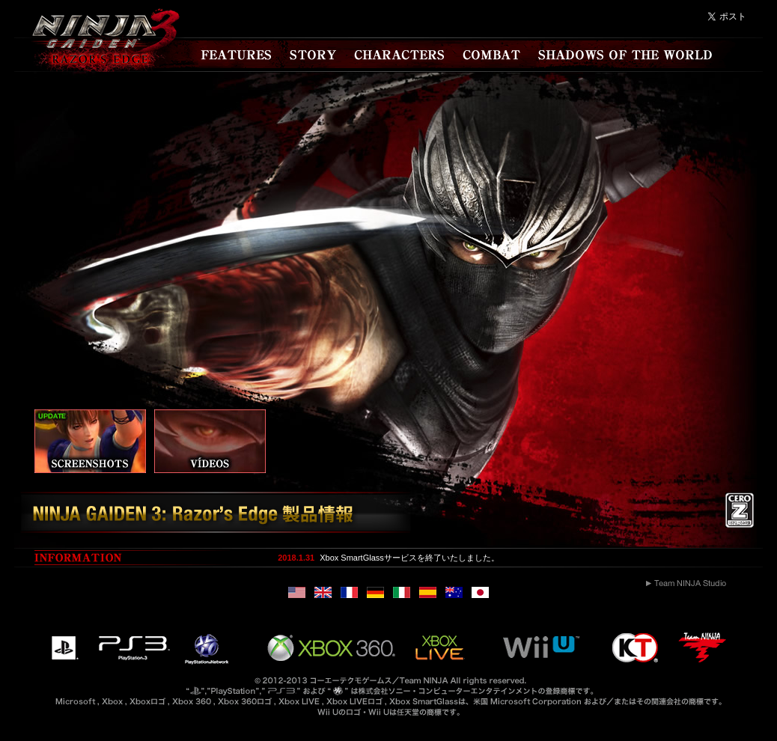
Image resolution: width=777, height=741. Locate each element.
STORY (314, 54)
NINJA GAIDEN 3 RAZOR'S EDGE (99, 45)
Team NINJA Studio (686, 583)
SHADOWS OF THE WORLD (625, 54)
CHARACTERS (401, 54)
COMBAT (491, 54)
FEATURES (238, 54)
